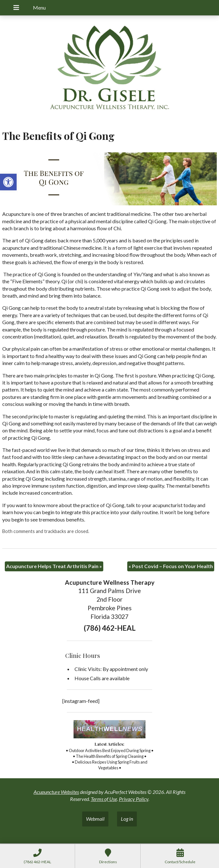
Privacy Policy (133, 799)
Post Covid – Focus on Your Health (171, 566)
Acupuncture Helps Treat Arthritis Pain (54, 566)
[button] (8, 182)
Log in (127, 819)
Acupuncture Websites (56, 792)
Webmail (95, 819)
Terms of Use (104, 799)
